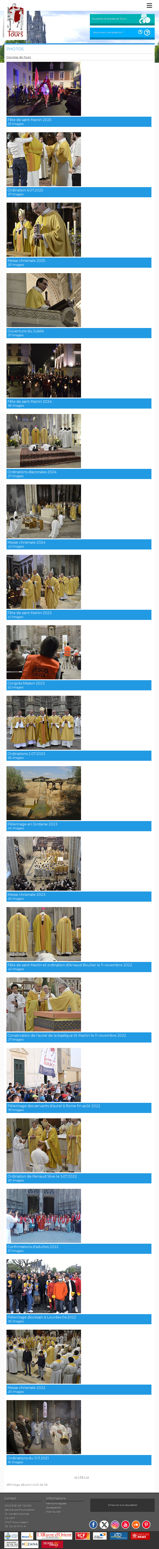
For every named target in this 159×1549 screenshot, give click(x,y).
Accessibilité (53, 1507)
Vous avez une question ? (108, 32)
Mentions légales (56, 1503)
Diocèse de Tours (18, 57)
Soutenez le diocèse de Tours (109, 18)
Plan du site (53, 1511)
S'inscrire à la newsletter (123, 1505)
